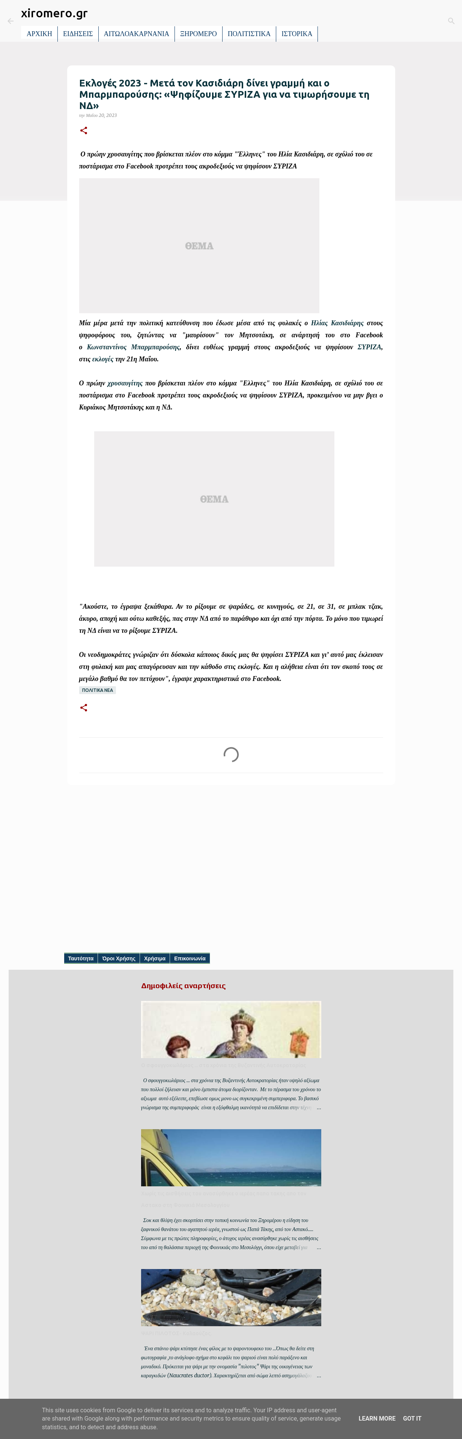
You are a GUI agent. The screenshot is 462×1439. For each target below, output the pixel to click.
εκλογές (103, 359)
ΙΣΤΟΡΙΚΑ (296, 34)
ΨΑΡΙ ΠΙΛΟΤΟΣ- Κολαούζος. (176, 1333)
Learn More (377, 1418)
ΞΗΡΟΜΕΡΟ (198, 34)
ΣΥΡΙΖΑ (369, 347)
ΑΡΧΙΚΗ (39, 34)
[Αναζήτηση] (328, 21)
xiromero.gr (54, 13)
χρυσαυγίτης (125, 383)
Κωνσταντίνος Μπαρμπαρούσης (133, 347)
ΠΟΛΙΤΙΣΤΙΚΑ (249, 34)
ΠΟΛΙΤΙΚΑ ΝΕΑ (97, 690)
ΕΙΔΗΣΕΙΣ (78, 34)
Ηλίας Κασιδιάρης (337, 323)
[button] (83, 131)
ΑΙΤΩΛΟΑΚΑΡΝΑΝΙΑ (137, 34)
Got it (412, 1418)
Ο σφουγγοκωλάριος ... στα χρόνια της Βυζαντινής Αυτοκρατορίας (223, 1065)
